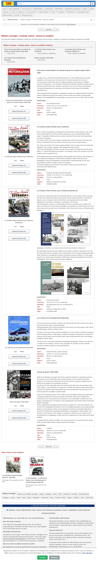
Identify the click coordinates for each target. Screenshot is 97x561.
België (42, 494)
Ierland (13, 497)
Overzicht (48, 29)
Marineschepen (8, 15)
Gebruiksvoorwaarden (49, 513)
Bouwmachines (31, 12)
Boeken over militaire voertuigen (28, 494)
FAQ (44, 510)
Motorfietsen (59, 8)
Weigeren (54, 557)
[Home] (4, 19)
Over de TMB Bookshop (23, 510)
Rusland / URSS (60, 497)
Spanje (69, 497)
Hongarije (6, 497)
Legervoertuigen (43, 12)
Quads (92, 8)
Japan (29, 497)
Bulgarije (48, 494)
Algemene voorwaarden (53, 510)
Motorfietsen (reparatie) (72, 8)
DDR (60, 494)
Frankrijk (74, 494)
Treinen (53, 12)
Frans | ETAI (17, 51)
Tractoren (6, 12)
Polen (51, 497)
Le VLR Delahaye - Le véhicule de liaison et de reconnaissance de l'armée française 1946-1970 (36, 480)
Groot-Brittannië (84, 494)
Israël (18, 497)
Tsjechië (76, 497)
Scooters (85, 8)
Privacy (65, 510)
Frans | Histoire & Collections (75, 51)
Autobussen (21, 12)
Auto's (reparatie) (14, 8)
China (55, 494)
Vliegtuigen (61, 12)
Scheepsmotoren (27, 15)
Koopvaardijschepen (83, 12)
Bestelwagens (38, 8)
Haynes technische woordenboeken (14, 538)
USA (82, 497)
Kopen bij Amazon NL (19, 111)
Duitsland (67, 494)
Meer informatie (87, 553)
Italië (23, 497)
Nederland (36, 497)
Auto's (5, 8)
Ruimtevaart (70, 12)
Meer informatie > (71, 24)
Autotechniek (49, 8)
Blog (33, 510)
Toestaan (42, 557)
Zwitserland (89, 497)
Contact (38, 510)
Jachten (17, 15)
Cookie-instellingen (84, 510)
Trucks (13, 12)
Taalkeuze (12, 510)
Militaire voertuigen (12, 19)
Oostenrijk (44, 497)
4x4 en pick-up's (27, 8)
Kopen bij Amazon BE (19, 118)
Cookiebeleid (72, 510)
